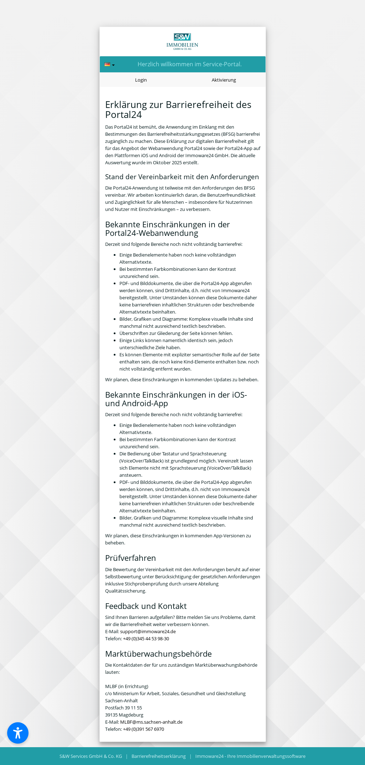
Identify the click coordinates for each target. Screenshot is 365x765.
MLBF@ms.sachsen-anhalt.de (151, 722)
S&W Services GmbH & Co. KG (91, 756)
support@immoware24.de (148, 631)
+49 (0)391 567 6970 (143, 729)
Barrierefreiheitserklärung (159, 756)
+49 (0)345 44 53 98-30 (146, 638)
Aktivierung (224, 80)
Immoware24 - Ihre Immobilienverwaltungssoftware (250, 756)
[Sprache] (109, 64)
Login (141, 80)
